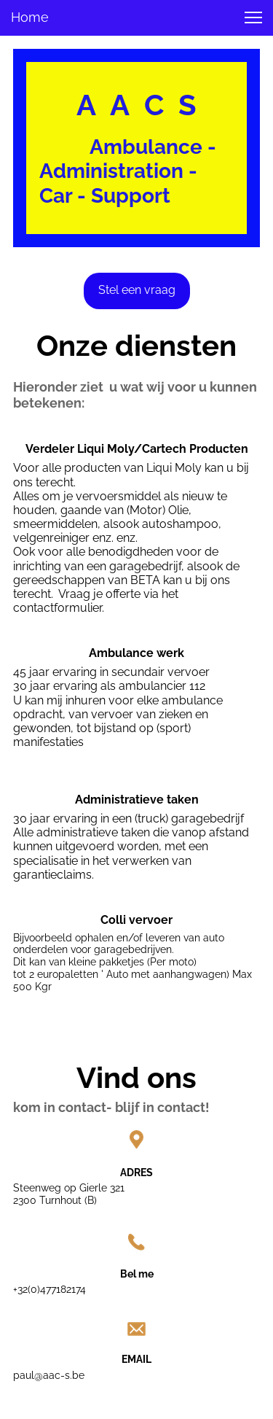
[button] (253, 17)
